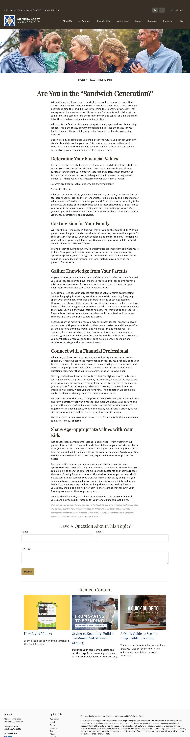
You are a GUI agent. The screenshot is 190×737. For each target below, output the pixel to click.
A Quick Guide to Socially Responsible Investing (139, 628)
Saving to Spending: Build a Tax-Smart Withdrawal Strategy (92, 630)
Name (24, 524)
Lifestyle (53, 729)
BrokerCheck (138, 708)
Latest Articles (56, 732)
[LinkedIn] (155, 2)
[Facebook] (162, 2)
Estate (52, 717)
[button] (67, 13)
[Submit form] (27, 564)
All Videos (54, 735)
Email (99, 524)
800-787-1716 (51, 2)
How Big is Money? (38, 626)
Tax (51, 723)
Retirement (54, 711)
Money (53, 726)
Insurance (54, 720)
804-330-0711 (15, 711)
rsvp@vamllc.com (11, 726)
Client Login (176, 2)
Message (26, 540)
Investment (54, 714)
